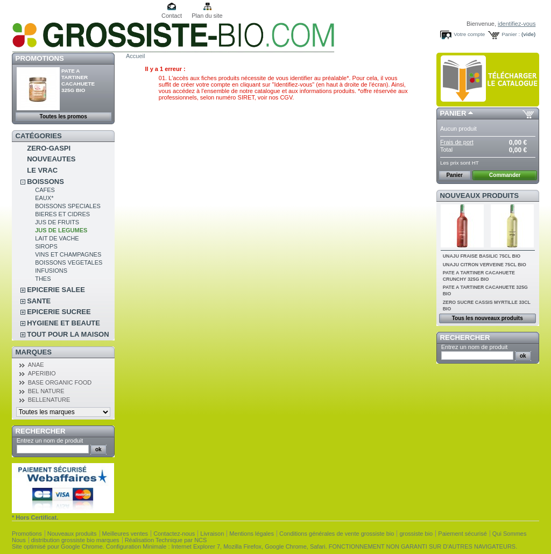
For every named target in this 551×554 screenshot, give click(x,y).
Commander (504, 175)
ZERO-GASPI (48, 148)
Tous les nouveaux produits (487, 318)
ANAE (36, 364)
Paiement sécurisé (462, 533)
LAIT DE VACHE (57, 238)
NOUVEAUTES (51, 159)
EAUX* (44, 198)
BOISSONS (45, 181)
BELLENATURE (49, 399)
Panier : (510, 34)
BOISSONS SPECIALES (68, 206)
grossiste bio (416, 533)
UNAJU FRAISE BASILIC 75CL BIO (482, 256)
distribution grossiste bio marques (75, 540)
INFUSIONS (51, 270)
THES (43, 278)
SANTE (39, 301)
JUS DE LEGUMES (61, 230)
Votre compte (469, 34)
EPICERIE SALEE (56, 290)
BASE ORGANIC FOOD (60, 382)
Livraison (212, 533)
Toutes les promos (63, 116)
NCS (200, 540)
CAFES (45, 190)
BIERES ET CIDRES (62, 214)
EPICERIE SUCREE (58, 312)
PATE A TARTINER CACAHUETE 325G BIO (78, 80)
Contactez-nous (174, 533)
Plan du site (207, 15)
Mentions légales (251, 533)
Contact (171, 15)
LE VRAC (42, 170)
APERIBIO (42, 373)
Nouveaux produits (479, 195)
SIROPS (46, 246)
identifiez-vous (516, 23)
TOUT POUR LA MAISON (68, 334)
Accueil (135, 56)
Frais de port (457, 142)
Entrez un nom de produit (50, 440)
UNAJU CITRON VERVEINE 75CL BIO (484, 264)
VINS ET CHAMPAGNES (68, 254)
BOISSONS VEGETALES (68, 262)
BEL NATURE (46, 391)
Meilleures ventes (125, 533)
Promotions (40, 58)
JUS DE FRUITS (57, 222)
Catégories (39, 136)
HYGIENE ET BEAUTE (63, 323)
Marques (34, 352)
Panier (453, 113)
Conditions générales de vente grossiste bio (336, 533)
